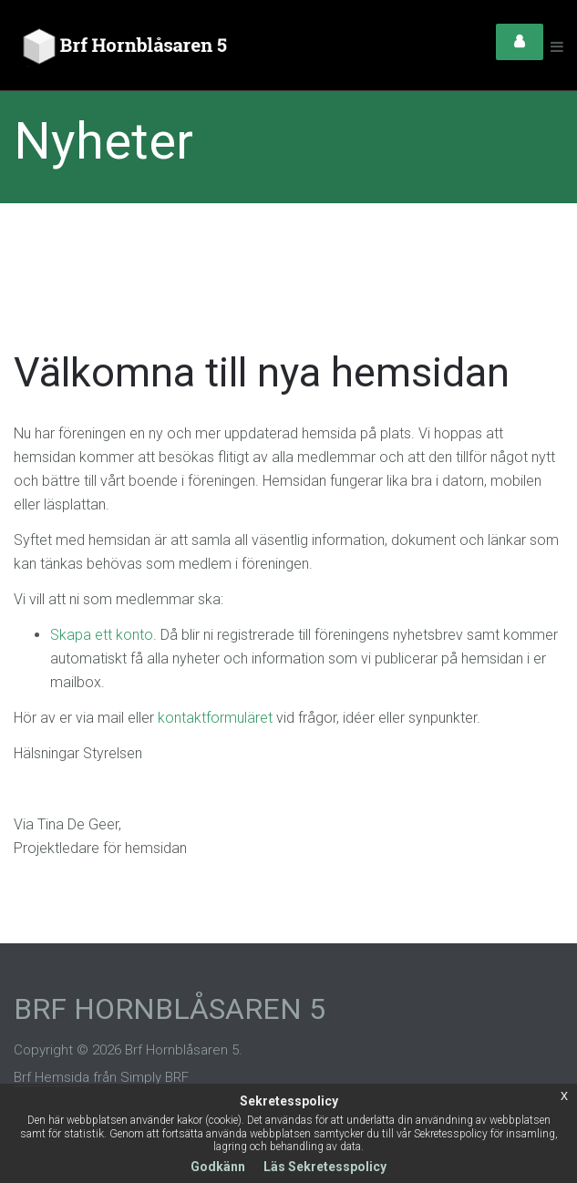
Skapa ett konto (101, 634)
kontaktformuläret (215, 717)
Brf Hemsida (51, 1077)
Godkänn (218, 1166)
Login (519, 42)
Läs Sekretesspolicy (324, 1166)
